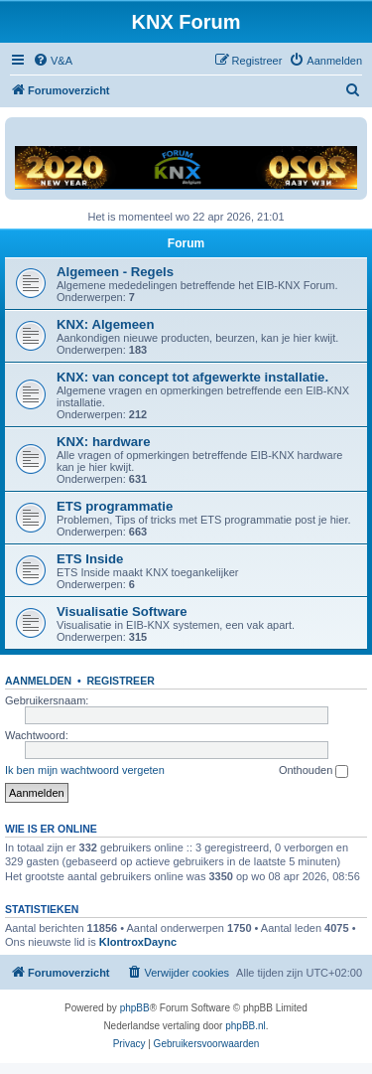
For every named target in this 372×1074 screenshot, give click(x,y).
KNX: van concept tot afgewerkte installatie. (192, 377)
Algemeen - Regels (115, 271)
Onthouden (314, 771)
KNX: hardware (104, 441)
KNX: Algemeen (105, 324)
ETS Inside (90, 558)
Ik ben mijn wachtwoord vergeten (85, 770)
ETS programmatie (115, 506)
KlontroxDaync (138, 942)
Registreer (120, 681)
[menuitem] (52, 61)
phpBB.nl (245, 1025)
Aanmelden (38, 681)
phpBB (135, 1007)
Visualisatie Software (122, 611)
